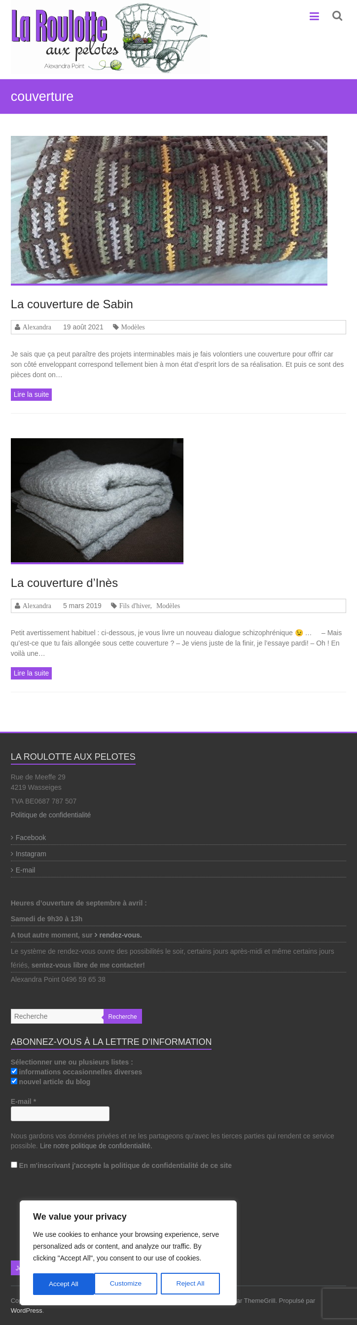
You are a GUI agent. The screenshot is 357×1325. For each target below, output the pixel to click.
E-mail (26, 870)
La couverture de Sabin (72, 304)
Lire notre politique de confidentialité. (96, 1146)
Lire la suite (31, 394)
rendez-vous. (122, 935)
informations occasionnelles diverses (77, 1072)
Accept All (193, 1284)
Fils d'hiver (134, 605)
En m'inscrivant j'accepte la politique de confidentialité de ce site (121, 1165)
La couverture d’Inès (64, 582)
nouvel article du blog (51, 1082)
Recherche (122, 1016)
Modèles (133, 326)
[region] (128, 1253)
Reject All (129, 1284)
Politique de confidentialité (51, 815)
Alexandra (37, 326)
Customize (64, 1284)
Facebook (31, 837)
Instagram (31, 854)
